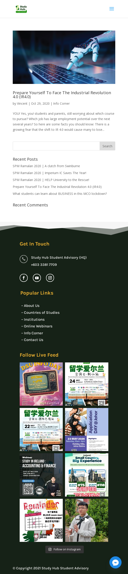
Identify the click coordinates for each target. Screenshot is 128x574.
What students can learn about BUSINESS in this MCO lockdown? (60, 193)
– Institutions (33, 319)
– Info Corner (32, 333)
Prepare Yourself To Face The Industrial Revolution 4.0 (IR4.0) (62, 94)
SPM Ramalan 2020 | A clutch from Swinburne (46, 166)
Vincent (22, 103)
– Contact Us (32, 339)
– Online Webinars (36, 326)
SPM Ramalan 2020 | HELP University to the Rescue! (51, 180)
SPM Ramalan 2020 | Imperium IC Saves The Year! (49, 173)
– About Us (30, 305)
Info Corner (61, 103)
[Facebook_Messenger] (115, 562)
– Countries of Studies (40, 312)
